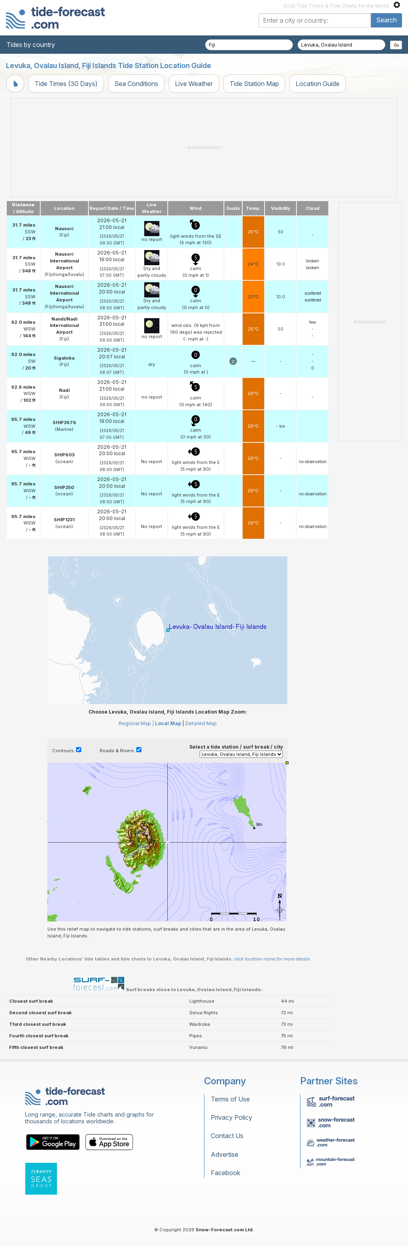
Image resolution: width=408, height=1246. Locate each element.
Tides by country (30, 45)
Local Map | (169, 723)
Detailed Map (201, 723)
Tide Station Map (254, 84)
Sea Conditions (136, 84)
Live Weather (194, 84)
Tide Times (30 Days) (66, 84)
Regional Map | (136, 723)
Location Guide (317, 84)
